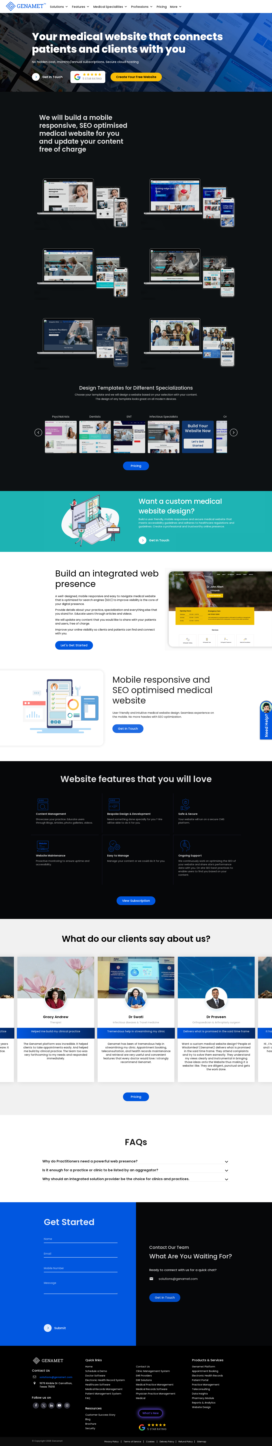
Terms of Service (132, 1441)
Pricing (162, 7)
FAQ (87, 1398)
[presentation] (7, 1021)
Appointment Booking (205, 1371)
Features (81, 7)
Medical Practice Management (154, 1384)
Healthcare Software (97, 1384)
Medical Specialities (110, 7)
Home (89, 1366)
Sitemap (201, 1441)
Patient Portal (200, 1380)
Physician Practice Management (155, 1393)
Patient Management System (103, 1393)
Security (90, 1428)
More (176, 7)
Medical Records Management (103, 1389)
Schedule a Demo (96, 1371)
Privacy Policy (111, 1441)
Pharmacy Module (203, 1398)
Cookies (150, 1441)
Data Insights (200, 1393)
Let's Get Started (74, 643)
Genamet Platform (203, 1366)
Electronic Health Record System (105, 1380)
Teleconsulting (201, 1389)
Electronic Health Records (207, 1375)
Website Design (201, 1407)
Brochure (90, 1424)
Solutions (59, 7)
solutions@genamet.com (56, 1377)
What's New (150, 1413)
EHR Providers (144, 1375)
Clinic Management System (153, 1371)
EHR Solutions (144, 1380)
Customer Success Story (100, 1415)
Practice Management (205, 1384)
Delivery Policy (167, 1441)
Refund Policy (185, 1441)
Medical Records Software (151, 1389)
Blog (87, 1419)
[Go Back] (25, 6)
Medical (140, 1398)
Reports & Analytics (203, 1402)
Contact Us (143, 1366)
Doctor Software (95, 1375)
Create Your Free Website (136, 77)
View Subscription (136, 900)
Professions (142, 7)
